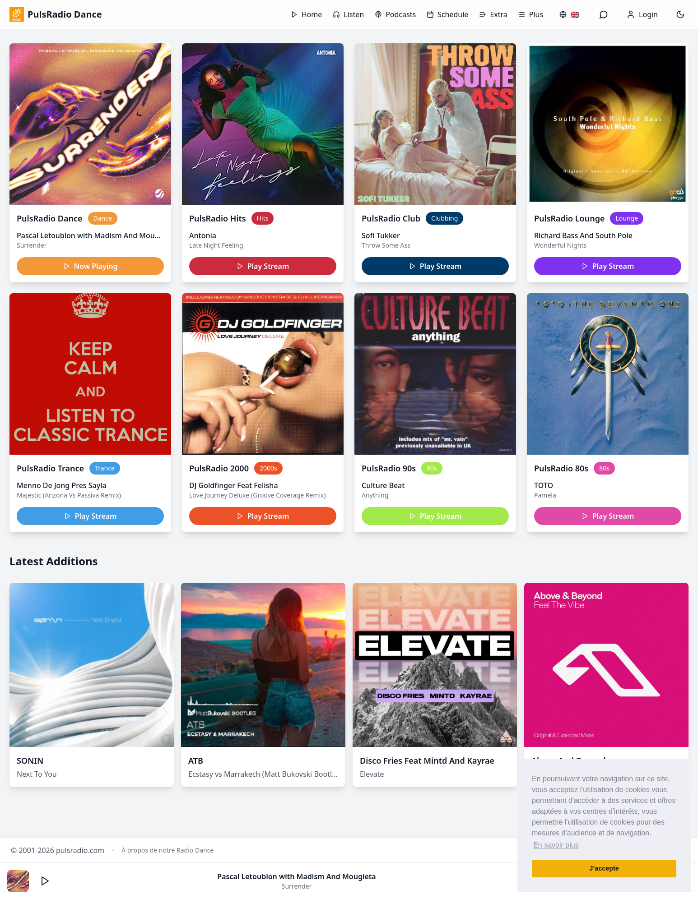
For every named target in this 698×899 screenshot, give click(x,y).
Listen (348, 14)
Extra (493, 14)
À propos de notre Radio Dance (167, 850)
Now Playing (90, 266)
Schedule (447, 14)
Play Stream (263, 266)
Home (306, 14)
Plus (530, 14)
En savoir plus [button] (556, 845)
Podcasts (395, 14)
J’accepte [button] (604, 868)
